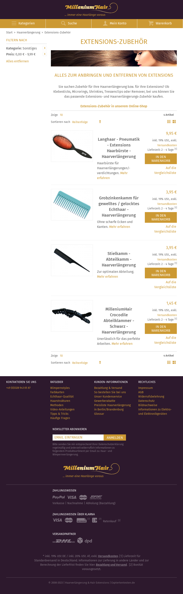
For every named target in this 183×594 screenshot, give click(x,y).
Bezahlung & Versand (108, 388)
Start (9, 32)
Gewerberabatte (104, 401)
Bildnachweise (147, 405)
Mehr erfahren (119, 227)
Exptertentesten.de (123, 582)
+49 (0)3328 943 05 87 (18, 387)
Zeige (54, 115)
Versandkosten (167, 145)
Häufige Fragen (60, 418)
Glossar (99, 414)
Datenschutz (146, 401)
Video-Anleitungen (62, 409)
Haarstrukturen (60, 401)
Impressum (145, 388)
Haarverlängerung (28, 32)
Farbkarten (57, 392)
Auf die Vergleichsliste (165, 170)
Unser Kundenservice (108, 396)
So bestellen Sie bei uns (110, 392)
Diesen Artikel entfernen (45, 48)
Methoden (56, 405)
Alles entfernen (17, 61)
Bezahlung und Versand (111, 565)
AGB (141, 392)
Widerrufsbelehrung (151, 396)
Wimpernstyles (60, 388)
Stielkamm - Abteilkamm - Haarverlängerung (119, 259)
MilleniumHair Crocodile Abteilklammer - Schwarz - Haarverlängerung (119, 321)
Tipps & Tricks (59, 414)
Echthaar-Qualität (62, 396)
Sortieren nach (60, 122)
